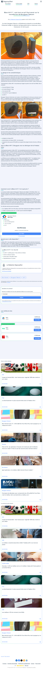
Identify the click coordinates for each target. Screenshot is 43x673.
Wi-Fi (24, 277)
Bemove (24, 667)
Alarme (36, 3)
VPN (28, 3)
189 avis (26, 665)
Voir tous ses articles (6, 271)
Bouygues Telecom (16, 277)
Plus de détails (22, 236)
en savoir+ (8, 282)
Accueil (2, 656)
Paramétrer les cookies (31, 667)
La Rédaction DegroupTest (16, 19)
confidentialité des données (6, 301)
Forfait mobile (19, 3)
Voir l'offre (37, 319)
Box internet (8, 3)
